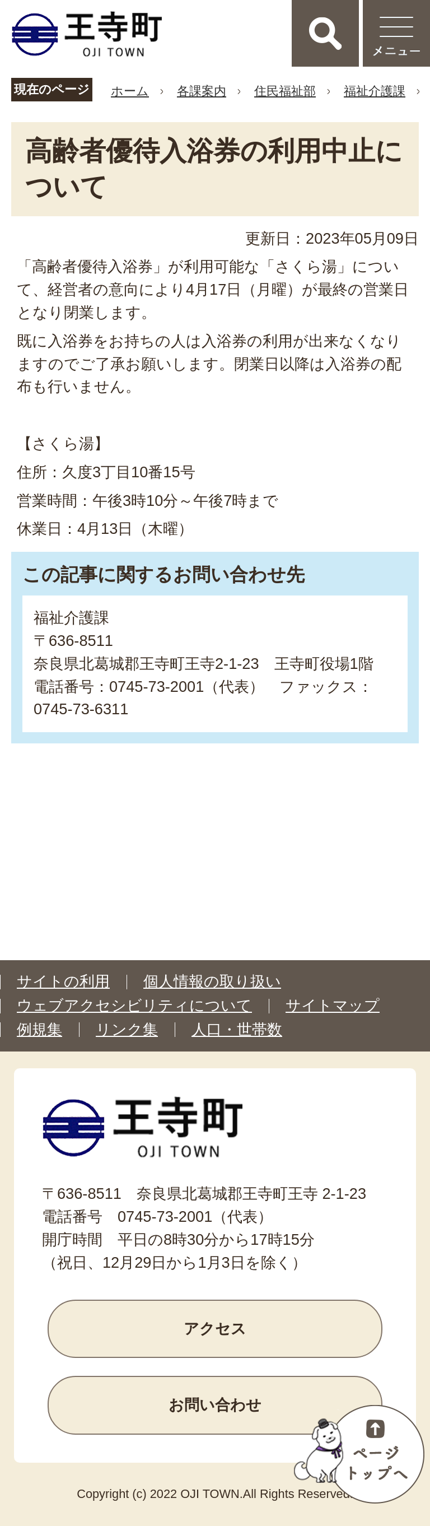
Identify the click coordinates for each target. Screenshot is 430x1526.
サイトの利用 (63, 981)
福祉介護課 (374, 91)
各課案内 (201, 91)
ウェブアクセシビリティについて (134, 1005)
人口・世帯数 (236, 1029)
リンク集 (127, 1029)
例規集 (39, 1029)
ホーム (130, 91)
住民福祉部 (285, 91)
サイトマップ (333, 1005)
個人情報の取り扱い (212, 981)
